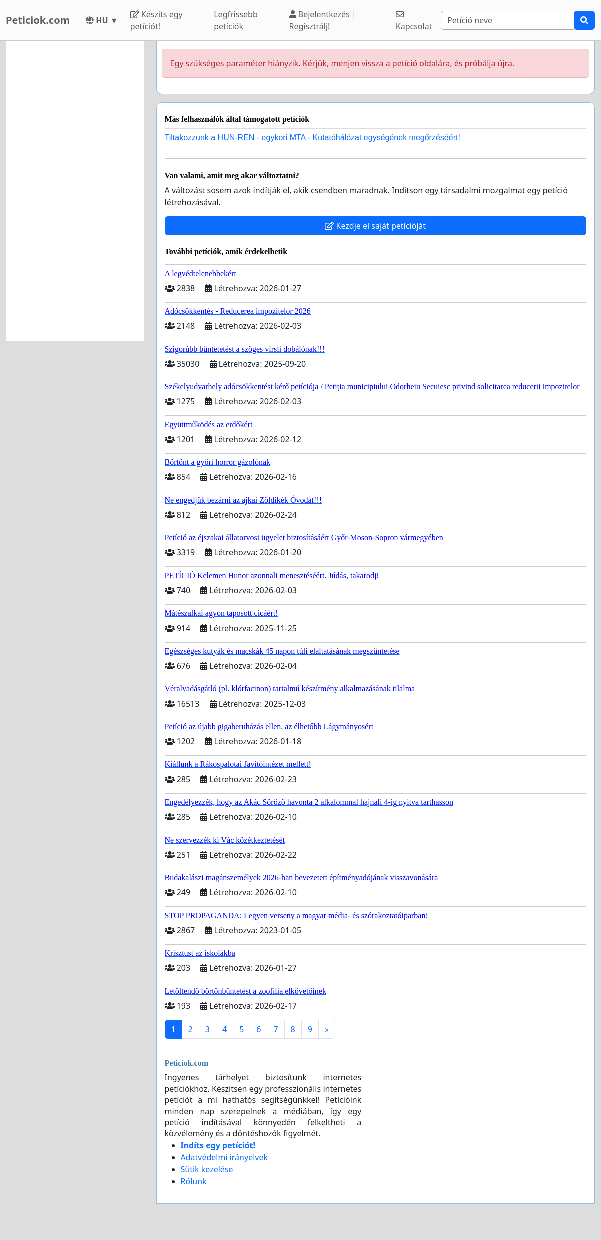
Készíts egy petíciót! (156, 20)
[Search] (507, 20)
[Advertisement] (75, 191)
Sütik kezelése (207, 1169)
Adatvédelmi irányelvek (224, 1157)
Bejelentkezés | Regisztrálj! (323, 20)
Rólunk (194, 1181)
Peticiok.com (38, 20)
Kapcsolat (414, 21)
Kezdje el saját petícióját (375, 225)
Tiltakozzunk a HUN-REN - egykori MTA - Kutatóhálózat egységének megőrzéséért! (312, 137)
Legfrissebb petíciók (236, 20)
